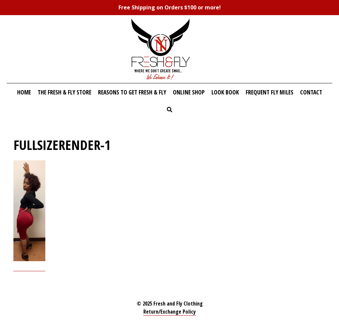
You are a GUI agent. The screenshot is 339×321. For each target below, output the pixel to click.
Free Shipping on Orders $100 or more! (169, 7)
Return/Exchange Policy (169, 311)
